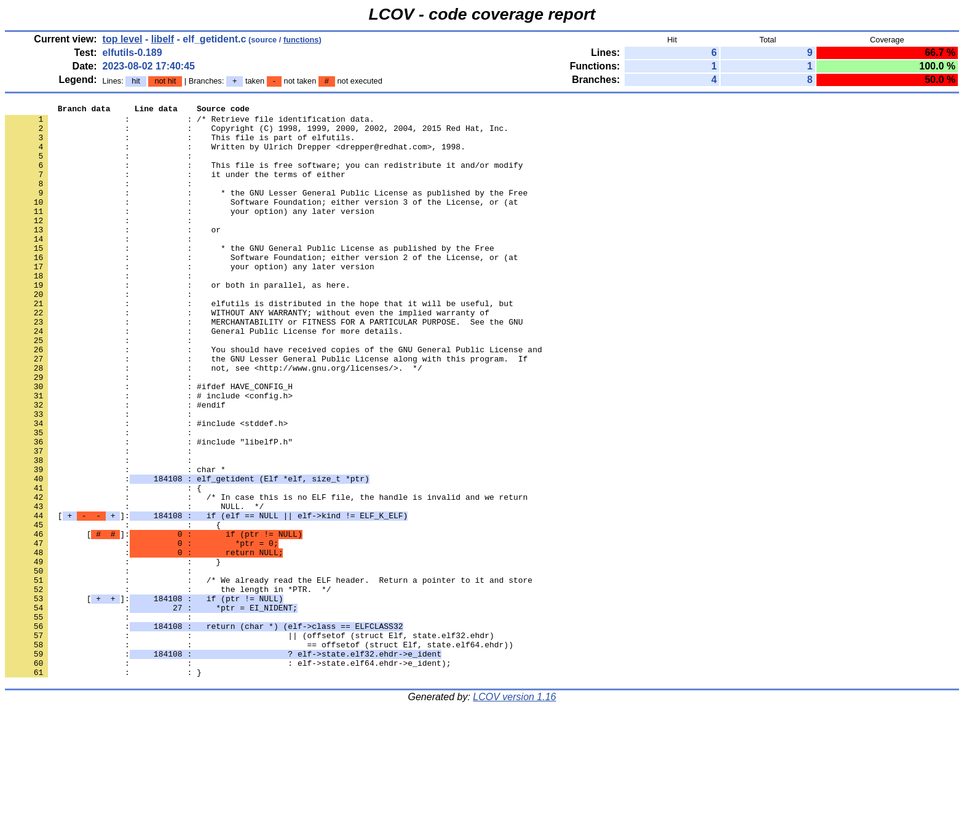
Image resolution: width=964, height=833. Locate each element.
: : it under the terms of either (175, 188)
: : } (113, 653)
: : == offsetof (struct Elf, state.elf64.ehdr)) (259, 753)
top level (123, 39)
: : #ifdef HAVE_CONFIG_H (149, 443)
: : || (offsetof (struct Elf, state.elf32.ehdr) (249, 742)
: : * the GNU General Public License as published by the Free (249, 277)
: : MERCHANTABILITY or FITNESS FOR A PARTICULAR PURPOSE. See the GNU (264, 365)
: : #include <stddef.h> (146, 487)
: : (101, 166)
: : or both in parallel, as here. (177, 321)
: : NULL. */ (134, 587)
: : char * (115, 542)
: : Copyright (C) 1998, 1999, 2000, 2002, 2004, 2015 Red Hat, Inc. (256, 133)
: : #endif (115, 465)
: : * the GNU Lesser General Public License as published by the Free (266, 210)
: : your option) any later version (189, 233)
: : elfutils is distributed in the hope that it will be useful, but (259, 343)
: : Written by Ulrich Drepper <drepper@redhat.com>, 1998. (235, 155)
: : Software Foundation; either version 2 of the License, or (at (261, 288)
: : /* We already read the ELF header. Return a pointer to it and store (268, 675)
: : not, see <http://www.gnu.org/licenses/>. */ (213, 421)
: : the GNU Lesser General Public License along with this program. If (266, 410)
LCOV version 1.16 (514, 811)
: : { (103, 564)
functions (301, 39)
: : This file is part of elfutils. (180, 144)
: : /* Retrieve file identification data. (189, 122)
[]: (206, 598)
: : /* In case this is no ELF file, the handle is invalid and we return (266, 576)
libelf (162, 39)
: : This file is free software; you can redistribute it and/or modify (264, 177)
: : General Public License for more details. (204, 376)
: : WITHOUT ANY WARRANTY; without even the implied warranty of (247, 354)
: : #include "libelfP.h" (149, 509)
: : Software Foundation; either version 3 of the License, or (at (261, 221)
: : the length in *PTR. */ (168, 686)
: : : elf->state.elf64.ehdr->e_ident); (228, 775)
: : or (113, 255)
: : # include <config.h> (149, 454)
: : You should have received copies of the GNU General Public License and (273, 399)
